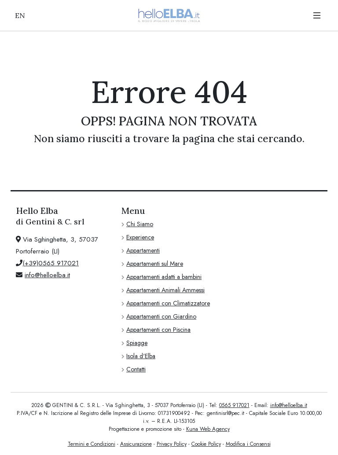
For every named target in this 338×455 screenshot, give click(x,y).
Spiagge (136, 342)
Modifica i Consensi (248, 444)
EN (20, 15)
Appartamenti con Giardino (161, 316)
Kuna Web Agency (208, 429)
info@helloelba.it (47, 275)
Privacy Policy (172, 444)
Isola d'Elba (140, 356)
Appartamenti (143, 250)
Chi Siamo (139, 224)
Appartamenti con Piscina (158, 329)
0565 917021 (234, 405)
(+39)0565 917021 (50, 263)
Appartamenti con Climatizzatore (168, 303)
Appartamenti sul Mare (154, 263)
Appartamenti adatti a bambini (164, 276)
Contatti (136, 369)
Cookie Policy (206, 444)
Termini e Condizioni (91, 444)
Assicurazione (136, 444)
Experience (140, 237)
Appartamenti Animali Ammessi (165, 290)
